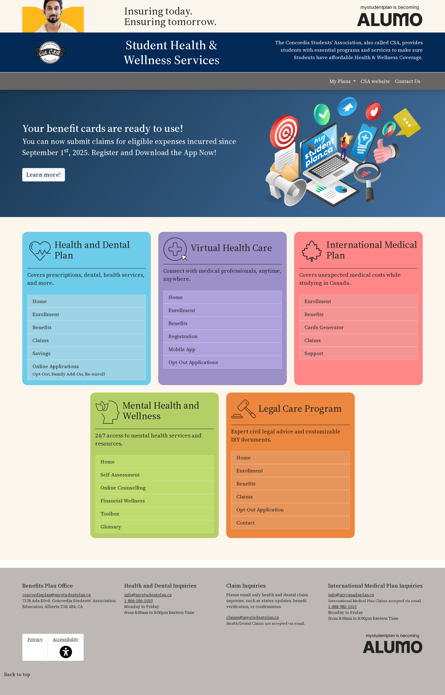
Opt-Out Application (260, 509)
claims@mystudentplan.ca (252, 617)
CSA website (375, 81)
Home (39, 301)
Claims (40, 340)
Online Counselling (123, 487)
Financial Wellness (122, 500)
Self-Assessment (120, 474)
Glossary (110, 526)
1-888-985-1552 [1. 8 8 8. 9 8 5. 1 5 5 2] (342, 606)
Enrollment (45, 314)
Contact (245, 522)
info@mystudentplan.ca (148, 594)
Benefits (42, 327)
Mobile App (181, 349)
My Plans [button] (340, 81)
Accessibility (65, 647)
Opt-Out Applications (193, 362)
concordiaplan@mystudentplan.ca (56, 594)
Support (313, 353)
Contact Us (407, 81)
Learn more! (43, 175)
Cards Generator (324, 327)
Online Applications (68, 370)
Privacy (35, 639)
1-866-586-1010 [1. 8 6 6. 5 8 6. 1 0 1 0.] (138, 600)
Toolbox (109, 513)
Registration (182, 336)
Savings (41, 353)
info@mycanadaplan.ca (351, 594)
